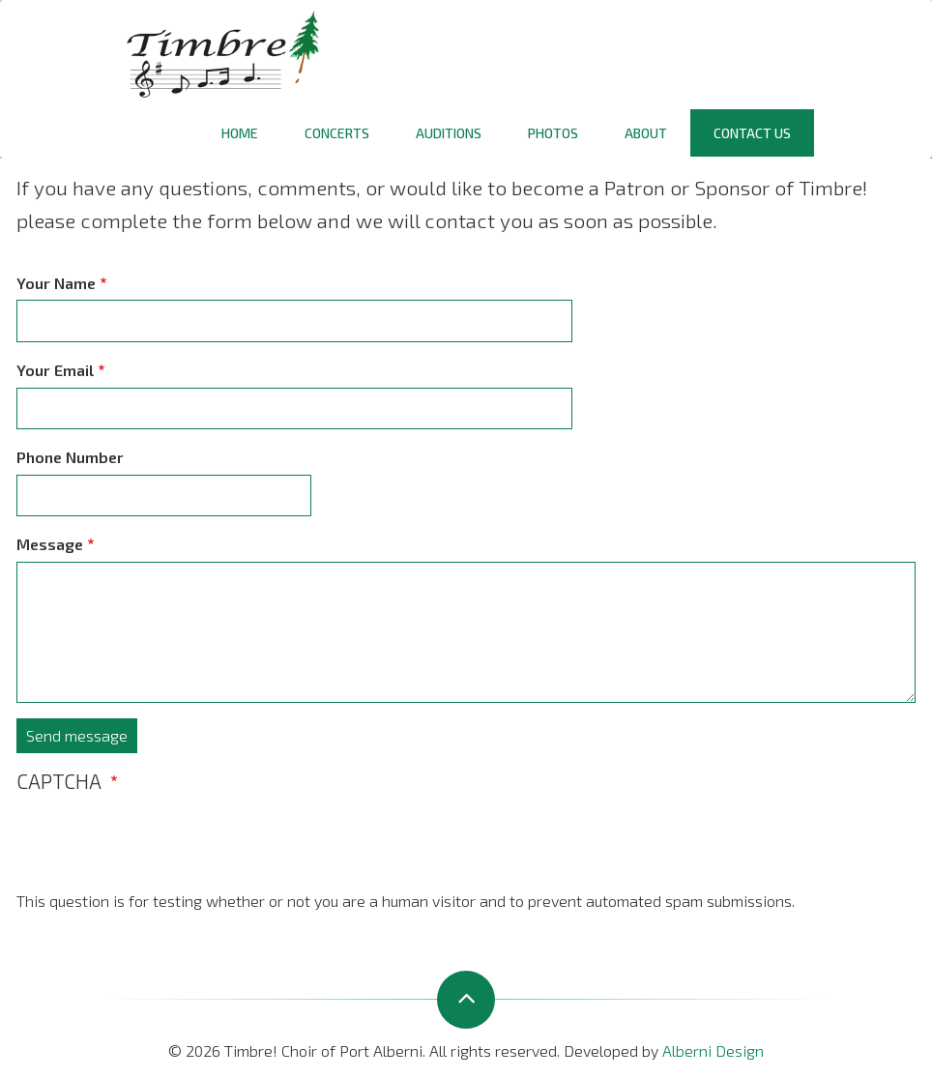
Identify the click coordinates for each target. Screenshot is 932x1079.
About (646, 133)
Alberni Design (713, 1050)
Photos (553, 133)
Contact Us (752, 133)
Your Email (55, 370)
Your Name (56, 283)
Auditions (448, 133)
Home (239, 133)
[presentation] (163, 851)
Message (49, 544)
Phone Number (70, 457)
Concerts (337, 133)
